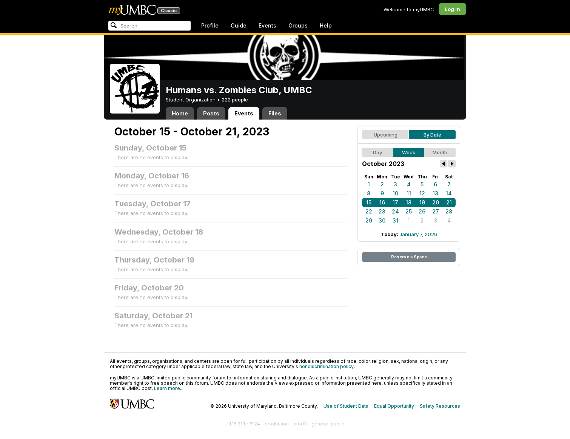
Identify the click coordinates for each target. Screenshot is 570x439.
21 (449, 202)
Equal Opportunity (394, 406)
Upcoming (385, 135)
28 (448, 211)
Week (408, 152)
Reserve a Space (409, 256)
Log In (452, 9)
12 (422, 193)
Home (180, 113)
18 (408, 202)
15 (368, 202)
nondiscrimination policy (326, 366)
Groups (298, 25)
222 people (235, 100)
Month (440, 152)
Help (326, 25)
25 (408, 211)
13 (435, 193)
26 (422, 211)
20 (435, 202)
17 (395, 202)
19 (422, 202)
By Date (432, 135)
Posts (211, 113)
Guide (238, 25)
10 (395, 193)
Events (267, 25)
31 (395, 220)
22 (368, 211)
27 (435, 211)
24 (395, 211)
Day (377, 152)
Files (274, 113)
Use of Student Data (346, 406)
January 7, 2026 (418, 234)
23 (382, 211)
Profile (210, 25)
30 (382, 220)
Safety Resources (440, 406)
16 (382, 202)
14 (449, 193)
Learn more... (168, 388)
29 (368, 220)
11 (409, 193)
